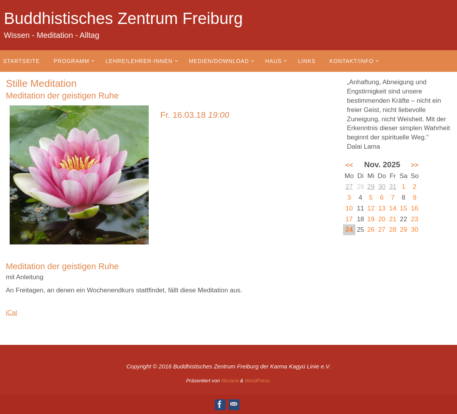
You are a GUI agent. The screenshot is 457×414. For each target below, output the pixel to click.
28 (392, 229)
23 (414, 219)
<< (349, 165)
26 (371, 229)
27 (349, 186)
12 (371, 208)
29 (371, 186)
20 (382, 219)
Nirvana (230, 380)
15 (403, 208)
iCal (11, 312)
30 (382, 186)
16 (414, 208)
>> (414, 165)
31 (392, 186)
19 (371, 219)
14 (392, 208)
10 (349, 208)
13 (382, 208)
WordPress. (258, 380)
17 (349, 219)
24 (349, 229)
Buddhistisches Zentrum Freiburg (123, 18)
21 (392, 219)
